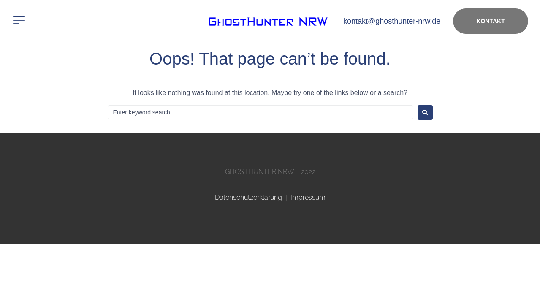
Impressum (308, 197)
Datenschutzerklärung (248, 197)
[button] (19, 20)
